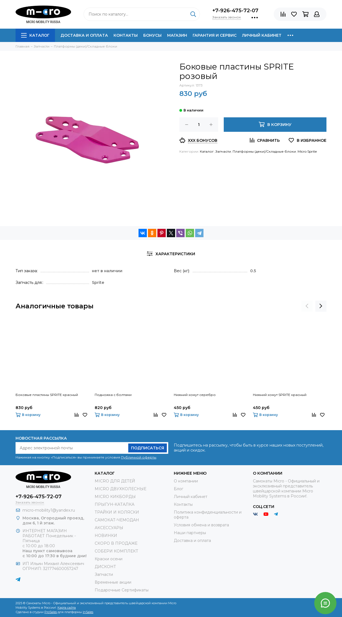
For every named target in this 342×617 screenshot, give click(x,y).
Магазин (177, 35)
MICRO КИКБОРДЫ (115, 496)
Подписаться (147, 447)
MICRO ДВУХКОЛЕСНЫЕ (120, 488)
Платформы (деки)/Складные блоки (264, 151)
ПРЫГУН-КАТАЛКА (114, 504)
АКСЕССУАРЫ (109, 527)
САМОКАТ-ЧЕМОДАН (117, 519)
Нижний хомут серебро (195, 395)
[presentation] (307, 306)
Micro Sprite (307, 151)
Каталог (35, 35)
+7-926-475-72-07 (235, 11)
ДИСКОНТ (105, 566)
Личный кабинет (261, 35)
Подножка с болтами (113, 395)
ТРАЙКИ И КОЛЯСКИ (117, 512)
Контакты (126, 35)
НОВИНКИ (106, 535)
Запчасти (223, 151)
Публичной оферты (138, 457)
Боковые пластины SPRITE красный (47, 395)
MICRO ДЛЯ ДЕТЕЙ (115, 481)
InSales (88, 612)
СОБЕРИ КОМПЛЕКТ (116, 551)
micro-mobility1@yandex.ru (48, 510)
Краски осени (108, 558)
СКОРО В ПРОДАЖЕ (116, 543)
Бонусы (152, 35)
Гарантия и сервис (215, 35)
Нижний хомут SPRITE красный (279, 395)
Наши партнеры (190, 532)
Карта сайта (66, 607)
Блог (178, 488)
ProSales (50, 612)
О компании (186, 481)
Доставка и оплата (84, 35)
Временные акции (113, 582)
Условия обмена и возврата (201, 524)
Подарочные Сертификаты (122, 590)
